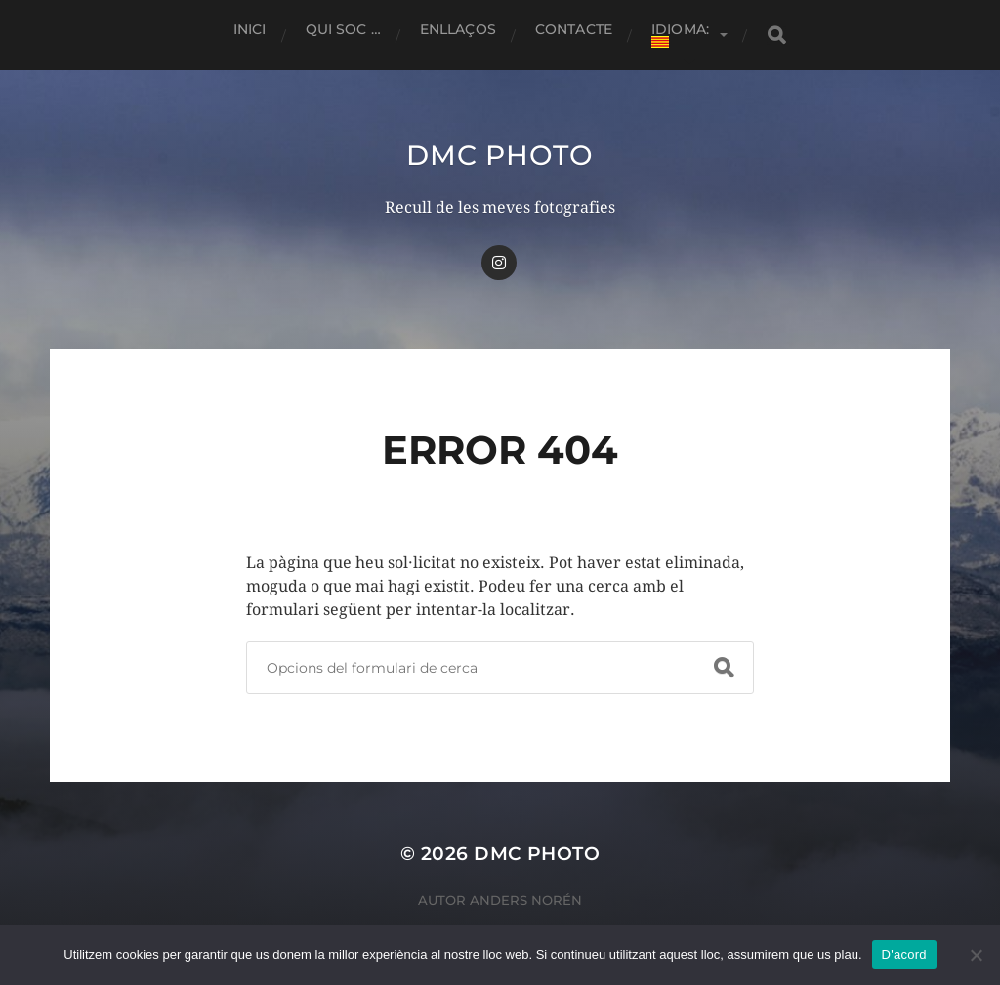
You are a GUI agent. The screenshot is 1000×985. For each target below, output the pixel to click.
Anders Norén (526, 900)
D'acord (904, 954)
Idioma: (682, 34)
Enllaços (458, 29)
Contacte (573, 29)
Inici (250, 29)
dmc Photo (499, 155)
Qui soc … (343, 29)
